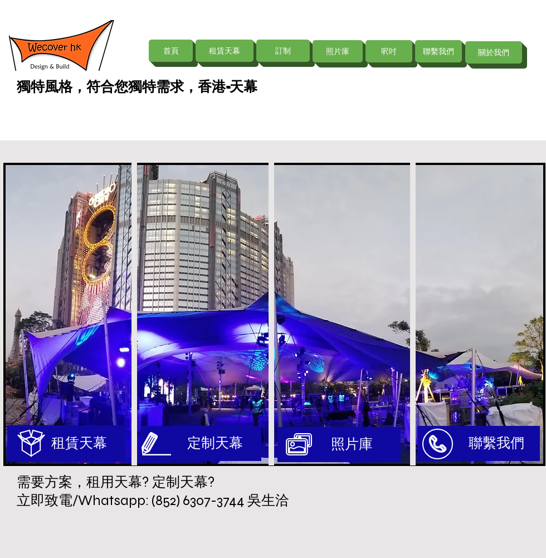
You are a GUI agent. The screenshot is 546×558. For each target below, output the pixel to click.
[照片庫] (338, 51)
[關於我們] (493, 52)
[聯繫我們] (438, 51)
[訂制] (283, 51)
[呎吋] (388, 51)
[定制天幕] (201, 443)
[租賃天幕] (225, 51)
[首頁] (171, 51)
